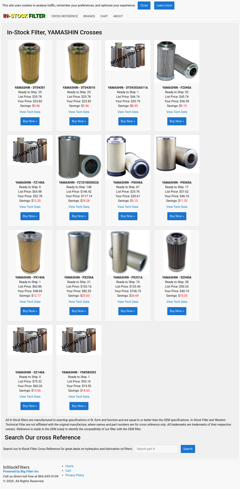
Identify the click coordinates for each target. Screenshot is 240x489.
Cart (104, 16)
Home (69, 466)
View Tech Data (30, 112)
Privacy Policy (74, 475)
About (118, 16)
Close (144, 5)
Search (188, 449)
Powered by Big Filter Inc (21, 471)
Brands (89, 16)
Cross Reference (64, 16)
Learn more (164, 5)
